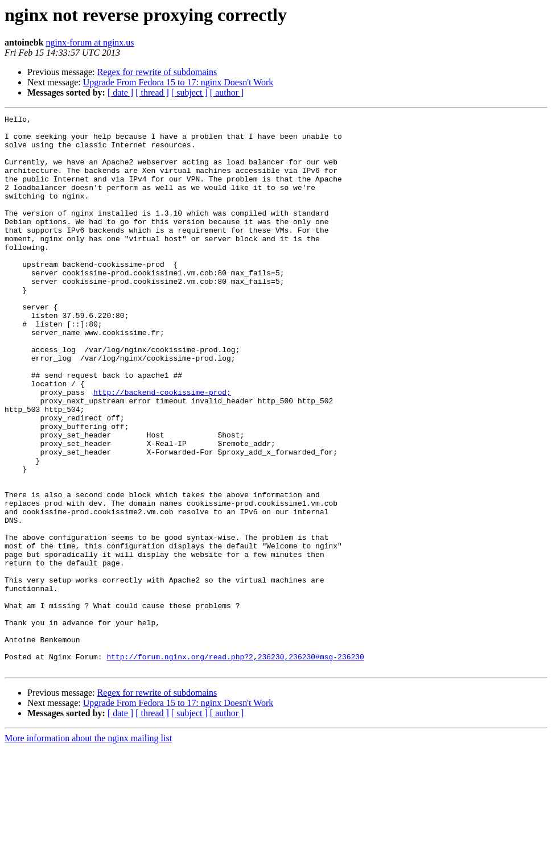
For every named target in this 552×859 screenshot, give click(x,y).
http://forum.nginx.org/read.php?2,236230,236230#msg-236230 (235, 766)
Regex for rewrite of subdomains (157, 72)
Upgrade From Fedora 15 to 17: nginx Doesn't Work (178, 82)
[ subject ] (189, 92)
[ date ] (120, 92)
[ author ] (227, 92)
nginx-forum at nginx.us (90, 42)
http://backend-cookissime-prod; (162, 448)
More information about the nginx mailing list (88, 849)
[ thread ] (152, 92)
